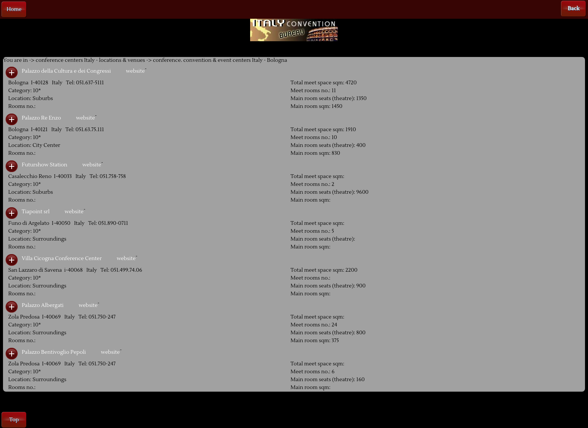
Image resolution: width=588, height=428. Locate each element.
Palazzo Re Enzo (41, 118)
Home (14, 9)
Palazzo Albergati (43, 305)
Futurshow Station (44, 165)
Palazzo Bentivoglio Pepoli (54, 352)
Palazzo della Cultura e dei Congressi (66, 71)
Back (573, 8)
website (135, 71)
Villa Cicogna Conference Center (62, 258)
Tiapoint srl (36, 211)
